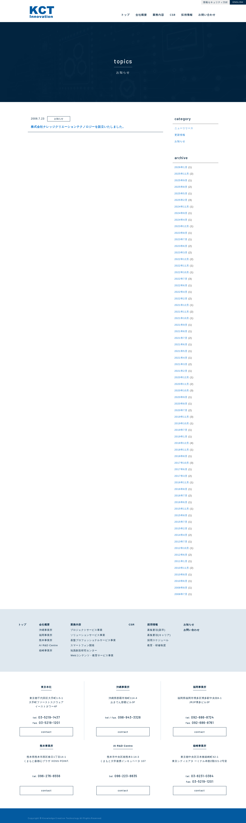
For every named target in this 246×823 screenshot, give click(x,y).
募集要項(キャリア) (159, 629)
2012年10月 (182, 543)
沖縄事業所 (45, 624)
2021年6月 (181, 342)
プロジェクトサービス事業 (87, 624)
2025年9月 (181, 179)
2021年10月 (182, 316)
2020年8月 (181, 400)
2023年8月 (181, 231)
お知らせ (180, 141)
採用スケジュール (158, 634)
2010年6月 (181, 575)
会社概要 (44, 618)
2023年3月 (181, 251)
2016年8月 (181, 484)
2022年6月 (181, 283)
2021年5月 (181, 348)
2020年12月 (182, 374)
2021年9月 (181, 322)
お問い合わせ (191, 624)
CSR (131, 618)
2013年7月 (181, 536)
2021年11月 (182, 309)
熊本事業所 (45, 634)
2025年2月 (181, 199)
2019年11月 (182, 413)
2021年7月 (181, 335)
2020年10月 (182, 387)
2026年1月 (181, 166)
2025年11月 (182, 173)
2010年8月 (181, 569)
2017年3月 (181, 472)
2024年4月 (181, 218)
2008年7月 (181, 588)
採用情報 (152, 618)
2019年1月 (181, 432)
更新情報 (180, 134)
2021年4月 (181, 355)
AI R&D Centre (48, 639)
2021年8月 (181, 329)
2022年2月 (181, 296)
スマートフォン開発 (83, 639)
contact (46, 726)
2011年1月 (181, 556)
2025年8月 (181, 186)
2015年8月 (181, 510)
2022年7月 (181, 277)
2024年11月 (182, 205)
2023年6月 (181, 244)
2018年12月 (182, 439)
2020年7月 (181, 407)
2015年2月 (181, 523)
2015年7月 (181, 517)
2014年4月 (181, 530)
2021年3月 (181, 361)
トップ (22, 618)
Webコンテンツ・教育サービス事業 (92, 649)
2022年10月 (182, 270)
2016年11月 (182, 478)
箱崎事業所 (45, 644)
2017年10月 (182, 459)
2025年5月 (181, 192)
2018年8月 (181, 452)
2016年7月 (181, 491)
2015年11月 (182, 504)
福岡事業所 (45, 629)
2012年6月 (181, 549)
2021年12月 (182, 303)
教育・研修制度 (156, 639)
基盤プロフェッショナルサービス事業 (93, 634)
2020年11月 (182, 381)
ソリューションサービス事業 (88, 629)
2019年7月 (181, 426)
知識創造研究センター (84, 644)
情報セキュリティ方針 (215, 2)
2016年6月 (181, 497)
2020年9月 (181, 394)
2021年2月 (181, 368)
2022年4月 (181, 290)
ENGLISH (238, 2)
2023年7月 (181, 238)
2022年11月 (182, 264)
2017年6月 (181, 465)
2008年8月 (181, 582)
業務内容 (76, 618)
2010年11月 (182, 562)
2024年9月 (181, 212)
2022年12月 (182, 257)
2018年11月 (182, 445)
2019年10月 (182, 420)
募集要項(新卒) (156, 624)
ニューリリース (184, 128)
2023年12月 (182, 225)
